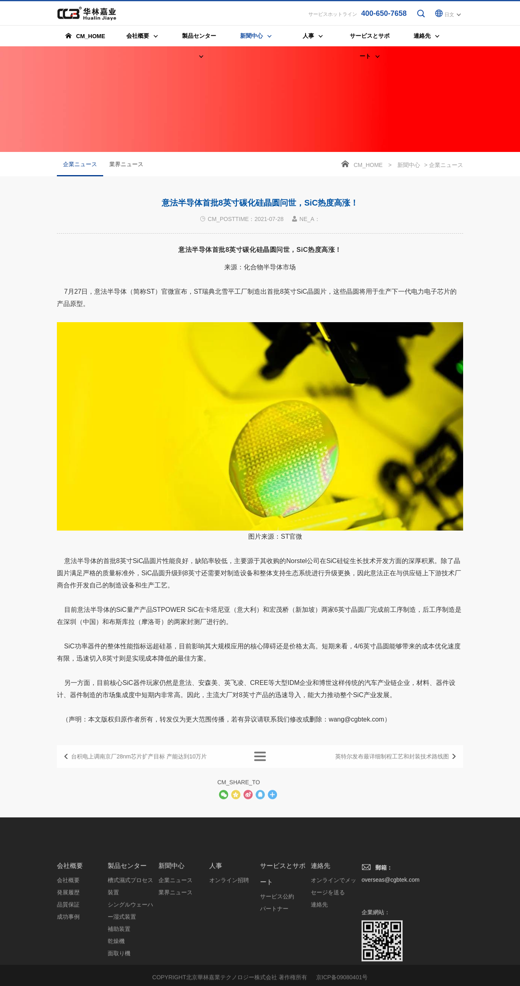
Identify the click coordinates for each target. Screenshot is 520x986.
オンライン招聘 (229, 935)
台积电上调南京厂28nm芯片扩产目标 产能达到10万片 (139, 765)
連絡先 (320, 920)
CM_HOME (368, 166)
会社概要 (70, 920)
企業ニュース (80, 169)
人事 (215, 920)
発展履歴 (68, 947)
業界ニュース (126, 165)
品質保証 (68, 959)
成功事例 (68, 972)
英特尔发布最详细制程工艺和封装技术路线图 (392, 765)
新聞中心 (408, 166)
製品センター (127, 920)
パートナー (274, 963)
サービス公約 (277, 951)
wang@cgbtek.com (356, 739)
